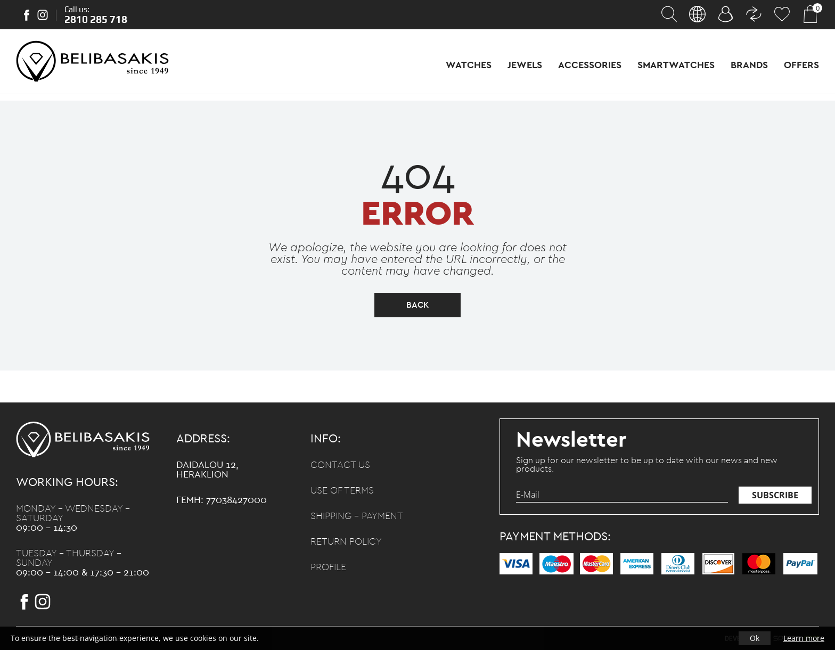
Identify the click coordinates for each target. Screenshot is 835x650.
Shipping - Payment (356, 516)
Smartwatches (676, 65)
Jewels (524, 65)
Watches (469, 65)
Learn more (803, 638)
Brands (749, 65)
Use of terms (342, 491)
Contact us (340, 465)
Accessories (589, 65)
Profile (328, 567)
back (417, 305)
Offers (801, 65)
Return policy (346, 542)
